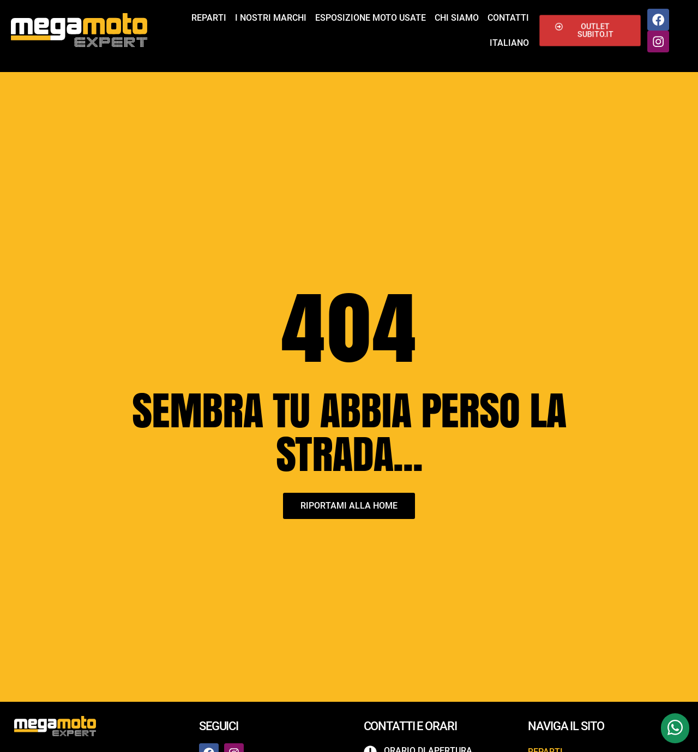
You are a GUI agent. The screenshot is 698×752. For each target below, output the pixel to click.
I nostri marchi (270, 18)
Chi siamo (457, 18)
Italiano (509, 43)
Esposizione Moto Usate (370, 18)
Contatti (508, 18)
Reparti (208, 18)
